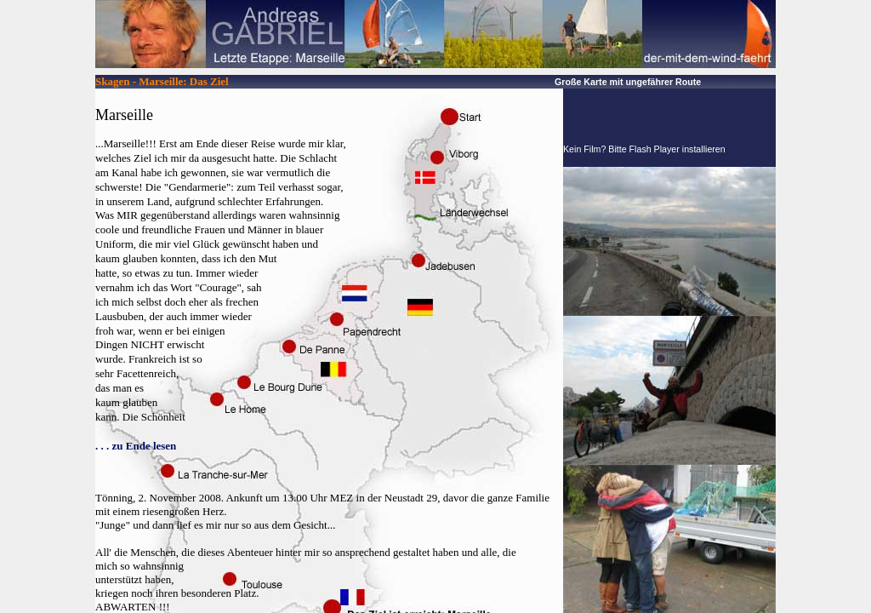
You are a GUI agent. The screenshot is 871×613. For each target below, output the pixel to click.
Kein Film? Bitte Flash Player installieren (644, 149)
